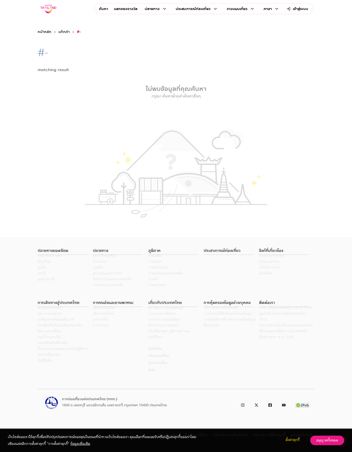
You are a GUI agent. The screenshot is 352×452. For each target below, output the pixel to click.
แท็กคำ (64, 31)
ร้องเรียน (265, 280)
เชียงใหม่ (44, 268)
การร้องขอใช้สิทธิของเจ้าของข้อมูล (228, 320)
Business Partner (271, 262)
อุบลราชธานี (46, 286)
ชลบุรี (41, 280)
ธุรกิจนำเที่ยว (158, 369)
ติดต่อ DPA (211, 332)
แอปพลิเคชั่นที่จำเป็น (53, 349)
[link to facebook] (270, 404)
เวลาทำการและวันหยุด (164, 326)
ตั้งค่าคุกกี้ (293, 440)
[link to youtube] (283, 404)
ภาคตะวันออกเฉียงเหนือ (165, 280)
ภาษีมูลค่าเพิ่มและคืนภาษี (56, 326)
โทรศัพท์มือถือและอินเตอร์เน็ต (59, 332)
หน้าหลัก (44, 31)
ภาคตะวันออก (158, 274)
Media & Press (269, 268)
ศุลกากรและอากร (50, 320)
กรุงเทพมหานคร (50, 262)
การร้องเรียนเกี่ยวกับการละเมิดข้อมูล (230, 326)
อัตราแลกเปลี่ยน (49, 338)
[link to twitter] (256, 404)
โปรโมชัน (155, 355)
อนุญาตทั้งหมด (327, 440)
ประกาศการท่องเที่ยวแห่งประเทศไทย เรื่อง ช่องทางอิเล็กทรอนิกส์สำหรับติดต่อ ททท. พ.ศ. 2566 (286, 337)
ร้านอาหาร (100, 268)
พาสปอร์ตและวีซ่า (50, 314)
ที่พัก (152, 376)
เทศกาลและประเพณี (107, 291)
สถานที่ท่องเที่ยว (105, 262)
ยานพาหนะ (101, 332)
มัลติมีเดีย (45, 367)
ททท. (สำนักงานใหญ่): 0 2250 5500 (285, 314)
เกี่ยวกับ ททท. (269, 274)
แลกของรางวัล (125, 8)
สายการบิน (100, 326)
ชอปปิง (98, 274)
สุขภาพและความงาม (107, 280)
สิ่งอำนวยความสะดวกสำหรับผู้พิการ (63, 355)
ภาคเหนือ (155, 262)
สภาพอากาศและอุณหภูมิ (165, 314)
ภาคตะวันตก (157, 291)
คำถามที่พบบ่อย (49, 361)
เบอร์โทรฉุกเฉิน (49, 343)
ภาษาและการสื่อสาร (162, 320)
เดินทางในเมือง (104, 314)
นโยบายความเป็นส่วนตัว (221, 314)
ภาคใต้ (153, 286)
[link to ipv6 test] (302, 404)
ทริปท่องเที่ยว (158, 362)
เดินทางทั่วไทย (103, 320)
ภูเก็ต (41, 274)
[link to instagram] (242, 404)
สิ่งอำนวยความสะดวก (163, 332)
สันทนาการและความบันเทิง (112, 286)
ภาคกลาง (155, 268)
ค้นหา (103, 8)
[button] (63, 251)
